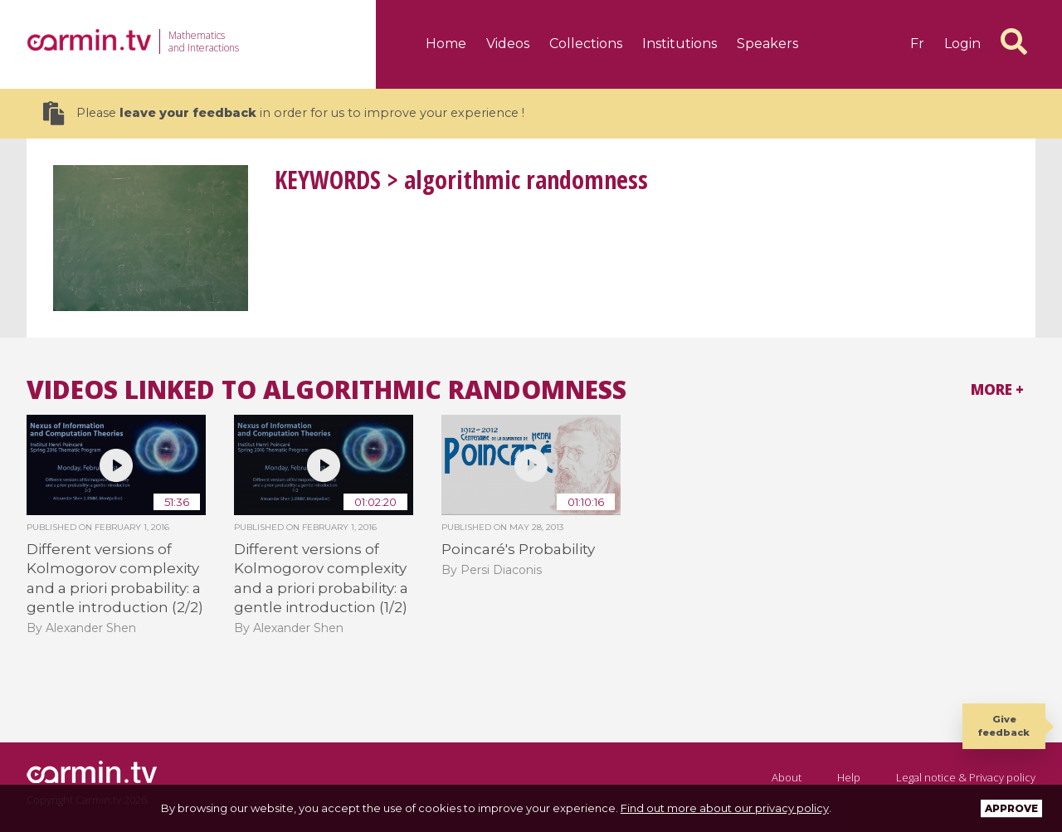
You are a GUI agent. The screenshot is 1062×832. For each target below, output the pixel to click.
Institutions (679, 43)
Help (848, 777)
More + (997, 389)
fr (917, 43)
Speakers (767, 43)
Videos (507, 43)
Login (962, 43)
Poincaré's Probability (518, 549)
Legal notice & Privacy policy (965, 777)
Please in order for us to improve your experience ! (283, 113)
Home (446, 43)
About (786, 777)
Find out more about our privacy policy (725, 808)
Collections (585, 43)
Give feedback (1004, 725)
